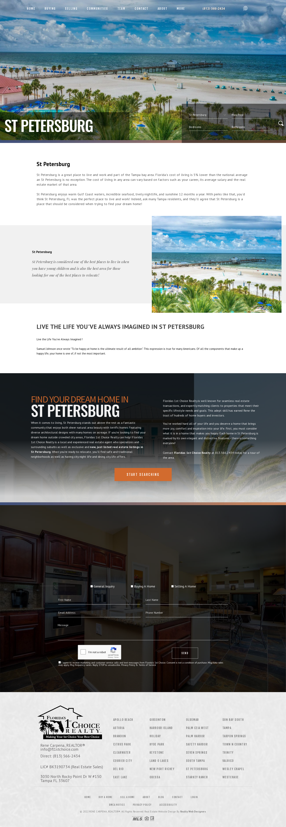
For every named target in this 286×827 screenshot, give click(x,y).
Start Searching (143, 474)
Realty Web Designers (193, 811)
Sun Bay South (233, 720)
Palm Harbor (195, 736)
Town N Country (234, 744)
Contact (141, 8)
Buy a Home (105, 797)
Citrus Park (122, 744)
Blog (161, 797)
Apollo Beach (123, 720)
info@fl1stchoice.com (59, 749)
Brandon (119, 736)
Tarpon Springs (234, 736)
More (181, 8)
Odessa (155, 777)
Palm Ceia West (197, 728)
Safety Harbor (197, 744)
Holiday (155, 736)
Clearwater (122, 752)
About (162, 8)
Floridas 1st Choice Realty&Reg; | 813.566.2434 (215, 8)
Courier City (122, 761)
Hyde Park (157, 744)
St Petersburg (197, 769)
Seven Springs (197, 752)
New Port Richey (162, 769)
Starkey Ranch (197, 777)
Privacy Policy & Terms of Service (141, 638)
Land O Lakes (159, 761)
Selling (71, 8)
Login (194, 797)
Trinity (228, 752)
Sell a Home (127, 797)
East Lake (120, 777)
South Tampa (195, 761)
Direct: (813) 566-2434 (60, 756)
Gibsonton (158, 720)
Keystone (157, 752)
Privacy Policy (142, 804)
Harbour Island (161, 728)
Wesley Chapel (233, 769)
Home (31, 8)
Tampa (226, 728)
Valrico (228, 761)
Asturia (119, 728)
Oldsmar (192, 720)
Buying (50, 8)
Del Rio (118, 769)
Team (122, 8)
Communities (97, 8)
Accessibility (168, 804)
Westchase (230, 777)
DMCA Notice (117, 804)
